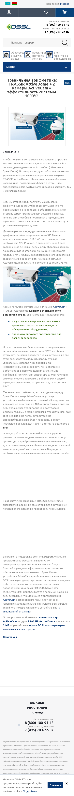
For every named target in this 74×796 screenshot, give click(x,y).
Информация (37, 707)
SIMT (6, 625)
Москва (64, 3)
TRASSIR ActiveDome (41, 621)
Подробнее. (30, 791)
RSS (67, 82)
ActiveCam (59, 306)
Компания (37, 703)
